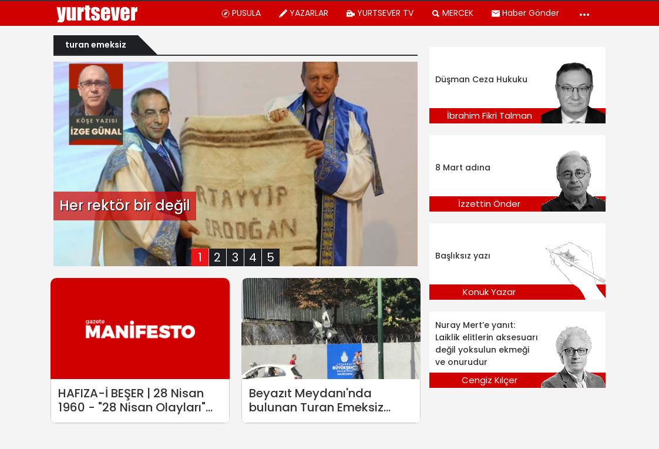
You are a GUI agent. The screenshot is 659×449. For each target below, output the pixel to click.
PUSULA (241, 13)
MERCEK (452, 13)
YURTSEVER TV (379, 13)
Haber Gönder (525, 13)
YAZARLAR (303, 13)
